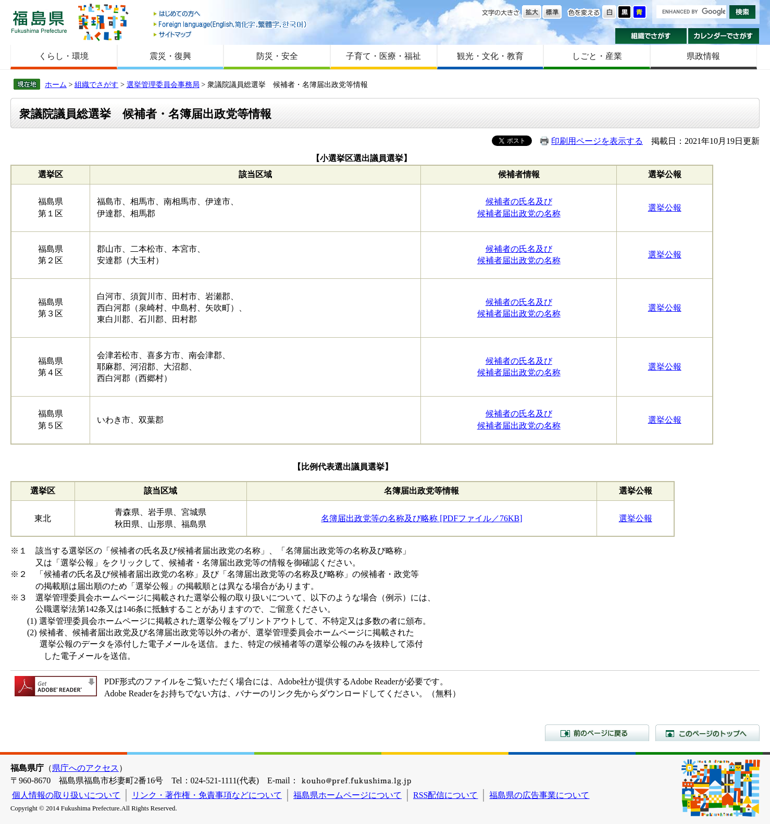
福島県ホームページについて (347, 795)
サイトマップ (231, 34)
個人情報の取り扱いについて (66, 795)
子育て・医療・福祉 (383, 56)
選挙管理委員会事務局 (163, 84)
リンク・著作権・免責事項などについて (207, 795)
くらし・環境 (64, 56)
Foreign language (231, 24)
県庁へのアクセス (85, 768)
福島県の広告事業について (539, 795)
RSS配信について (445, 795)
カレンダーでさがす (724, 36)
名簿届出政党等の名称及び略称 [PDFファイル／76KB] (421, 518)
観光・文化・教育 (490, 56)
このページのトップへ (707, 732)
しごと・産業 (597, 56)
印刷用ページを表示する (597, 141)
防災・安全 (277, 56)
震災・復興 (170, 56)
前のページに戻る (597, 732)
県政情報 (703, 56)
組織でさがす (651, 36)
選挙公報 (664, 207)
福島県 (39, 21)
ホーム (56, 84)
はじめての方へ (231, 14)
